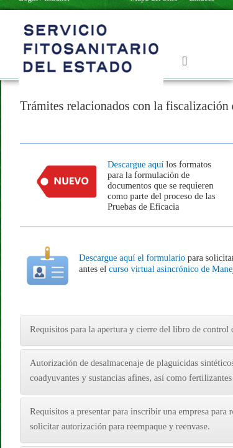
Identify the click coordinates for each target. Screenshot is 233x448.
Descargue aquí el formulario (132, 258)
